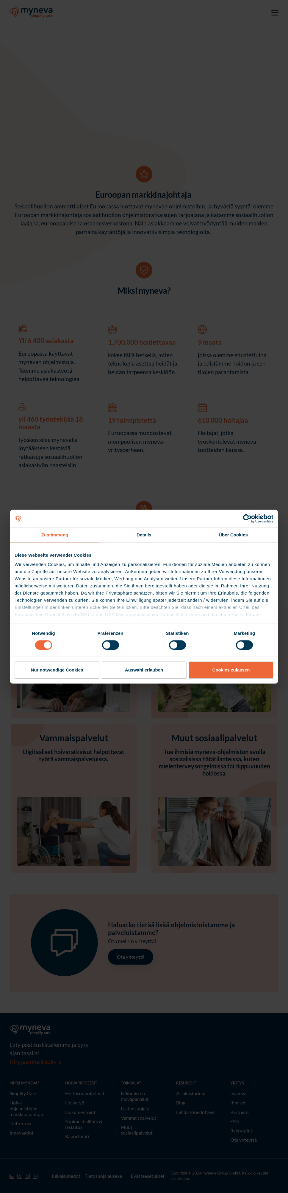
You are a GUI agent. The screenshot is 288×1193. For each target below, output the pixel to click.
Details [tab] (144, 534)
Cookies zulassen (231, 669)
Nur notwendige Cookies (57, 669)
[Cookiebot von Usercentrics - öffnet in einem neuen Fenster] (247, 518)
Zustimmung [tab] (54, 534)
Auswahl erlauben (144, 669)
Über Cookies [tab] (233, 534)
